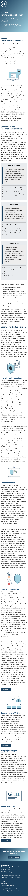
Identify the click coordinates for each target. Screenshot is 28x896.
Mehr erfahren (6, 689)
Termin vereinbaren (14, 857)
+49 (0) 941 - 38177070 (13, 877)
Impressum (4, 883)
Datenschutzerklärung (7, 885)
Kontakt (3, 881)
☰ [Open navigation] (25, 4)
